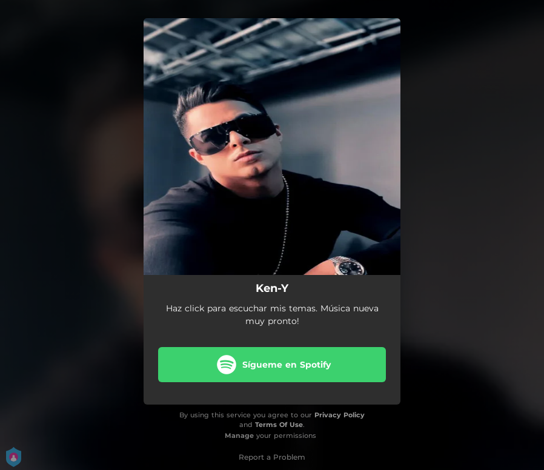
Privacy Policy (339, 415)
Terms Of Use (279, 424)
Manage (239, 435)
